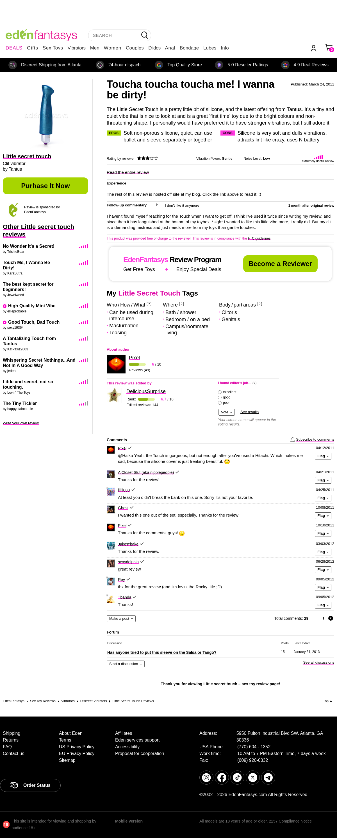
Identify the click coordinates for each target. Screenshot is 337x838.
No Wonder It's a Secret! (28, 246)
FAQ (7, 746)
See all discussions (318, 662)
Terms (65, 740)
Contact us (13, 753)
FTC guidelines (259, 238)
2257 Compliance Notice (290, 821)
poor (226, 403)
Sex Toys (53, 48)
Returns (11, 740)
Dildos (154, 48)
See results (249, 412)
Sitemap (67, 760)
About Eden (71, 733)
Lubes (209, 48)
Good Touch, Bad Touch (34, 322)
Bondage (189, 48)
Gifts (32, 48)
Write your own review (21, 423)
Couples (135, 48)
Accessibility (127, 746)
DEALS (14, 48)
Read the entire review (128, 172)
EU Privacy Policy (76, 753)
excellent (229, 392)
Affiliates (123, 733)
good (227, 397)
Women (112, 48)
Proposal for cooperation (139, 753)
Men (94, 48)
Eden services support (137, 740)
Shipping (11, 733)
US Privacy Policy (76, 746)
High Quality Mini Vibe (32, 305)
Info (225, 48)
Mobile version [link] (129, 821)
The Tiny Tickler (20, 403)
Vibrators (77, 48)
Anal (170, 48)
